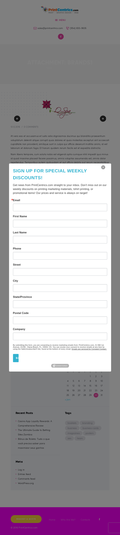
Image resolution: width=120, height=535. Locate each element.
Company (19, 329)
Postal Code (21, 313)
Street (17, 264)
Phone (17, 248)
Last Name (20, 232)
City (15, 281)
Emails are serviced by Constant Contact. (89, 349)
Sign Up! (17, 358)
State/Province (22, 297)
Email (16, 200)
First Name (20, 216)
